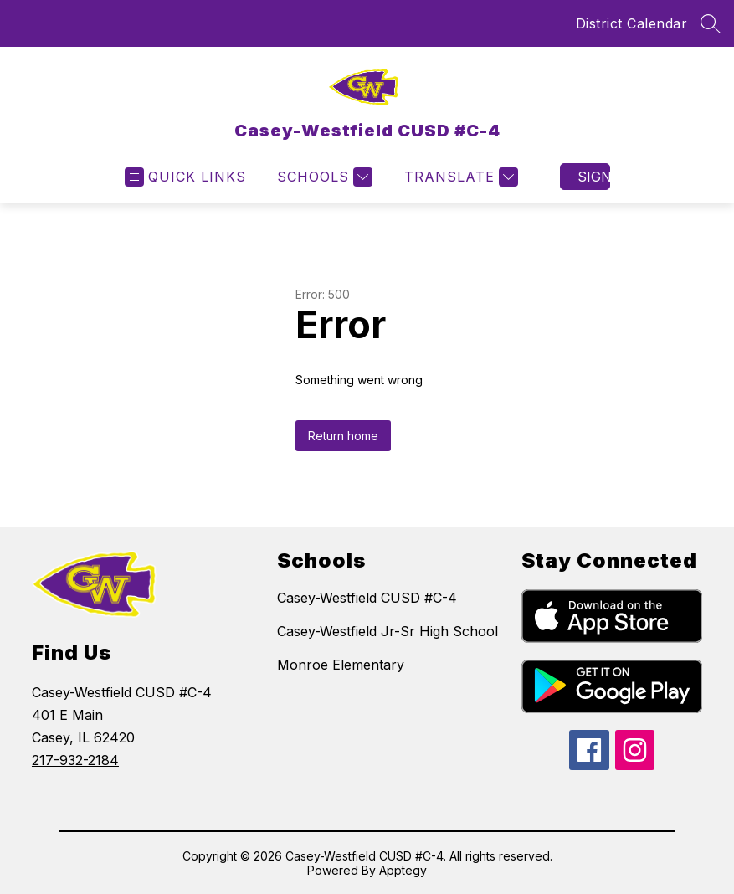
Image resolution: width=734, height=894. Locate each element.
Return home (343, 436)
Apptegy (403, 870)
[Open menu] (185, 177)
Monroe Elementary (340, 664)
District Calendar (632, 23)
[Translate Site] (459, 177)
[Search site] (711, 23)
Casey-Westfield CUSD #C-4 (367, 597)
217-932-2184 (75, 760)
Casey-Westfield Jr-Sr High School (387, 631)
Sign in (593, 176)
